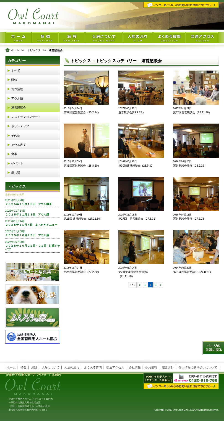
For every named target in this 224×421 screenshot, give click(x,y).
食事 (14, 154)
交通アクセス (115, 367)
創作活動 (17, 89)
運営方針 (168, 367)
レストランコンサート (26, 117)
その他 (15, 135)
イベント (17, 163)
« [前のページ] (140, 285)
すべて (15, 70)
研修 (14, 79)
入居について (51, 367)
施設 (34, 367)
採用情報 (151, 367)
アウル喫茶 (18, 145)
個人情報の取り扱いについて (198, 367)
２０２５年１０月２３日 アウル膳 (32, 233)
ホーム (15, 50)
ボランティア (20, 126)
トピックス (34, 50)
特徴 (23, 367)
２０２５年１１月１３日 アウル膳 (32, 212)
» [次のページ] (161, 285)
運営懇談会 (18, 107)
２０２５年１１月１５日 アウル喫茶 (32, 202)
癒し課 (15, 172)
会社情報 (135, 367)
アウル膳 (17, 98)
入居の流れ (71, 367)
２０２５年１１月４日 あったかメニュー (32, 223)
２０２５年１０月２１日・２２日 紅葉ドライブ (32, 245)
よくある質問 (93, 367)
